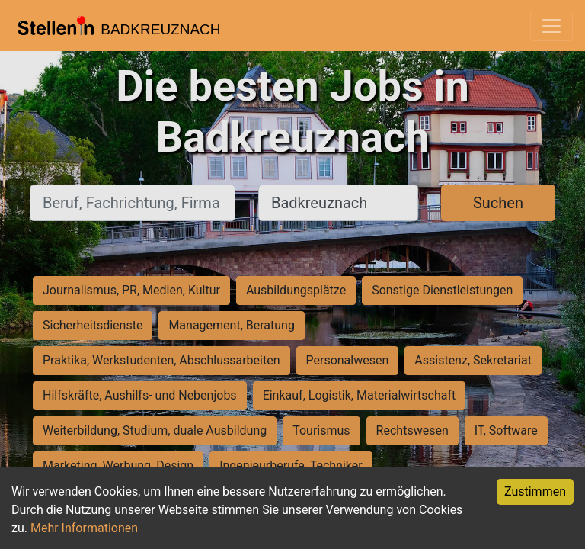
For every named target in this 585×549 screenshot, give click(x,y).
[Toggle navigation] (551, 26)
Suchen (498, 203)
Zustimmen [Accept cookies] (535, 491)
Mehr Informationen (84, 528)
